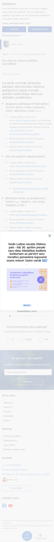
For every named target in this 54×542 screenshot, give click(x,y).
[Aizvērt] (49, 235)
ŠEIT (44, 260)
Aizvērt (27, 305)
